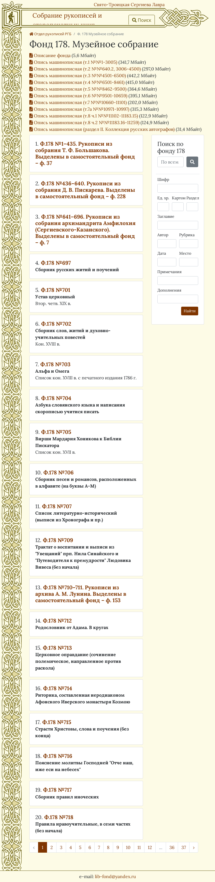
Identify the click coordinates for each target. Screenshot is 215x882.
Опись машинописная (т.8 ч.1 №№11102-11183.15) (84, 116)
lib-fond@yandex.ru (115, 876)
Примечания (169, 271)
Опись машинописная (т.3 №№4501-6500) (78, 75)
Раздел (192, 197)
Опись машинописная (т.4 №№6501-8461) (77, 82)
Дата (161, 253)
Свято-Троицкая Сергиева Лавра (129, 4)
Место (185, 253)
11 (139, 847)
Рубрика (187, 234)
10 (128, 847)
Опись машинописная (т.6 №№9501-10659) (78, 95)
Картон (179, 197)
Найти (190, 310)
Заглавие (165, 216)
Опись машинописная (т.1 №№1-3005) (73, 62)
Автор (162, 234)
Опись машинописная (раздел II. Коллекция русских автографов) (102, 129)
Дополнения (169, 290)
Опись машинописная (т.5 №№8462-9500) (78, 89)
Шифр (163, 179)
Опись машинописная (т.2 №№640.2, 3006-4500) (85, 69)
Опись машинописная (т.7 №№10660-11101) (78, 102)
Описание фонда (50, 55)
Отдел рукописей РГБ (50, 33)
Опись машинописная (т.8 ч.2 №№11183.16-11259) (85, 122)
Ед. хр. (163, 197)
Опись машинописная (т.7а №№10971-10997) (79, 109)
